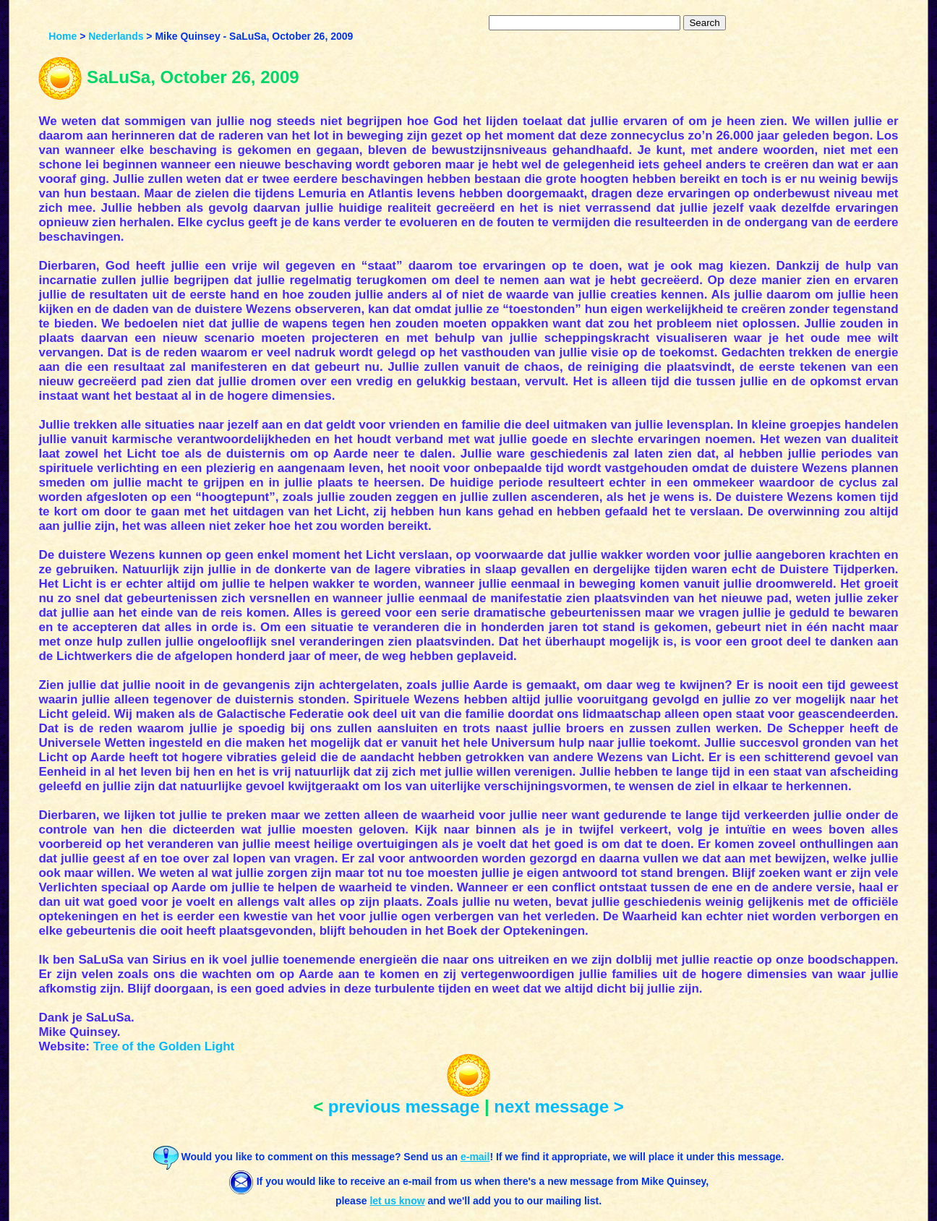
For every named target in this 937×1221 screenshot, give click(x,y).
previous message (403, 1106)
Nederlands (115, 36)
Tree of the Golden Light (164, 1046)
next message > (558, 1106)
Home (62, 36)
